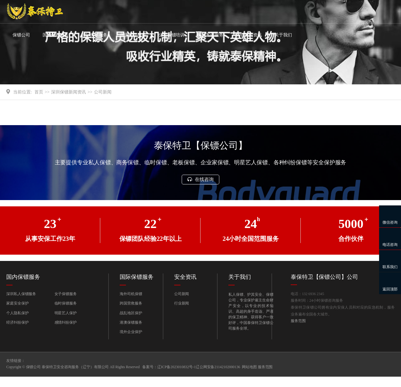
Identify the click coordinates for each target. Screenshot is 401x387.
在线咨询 (200, 189)
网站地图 (249, 377)
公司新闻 (103, 101)
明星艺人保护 (66, 323)
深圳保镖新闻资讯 (68, 101)
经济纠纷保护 (17, 332)
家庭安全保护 (17, 313)
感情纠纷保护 (66, 332)
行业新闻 (181, 313)
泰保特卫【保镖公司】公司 (324, 287)
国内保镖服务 (56, 35)
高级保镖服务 (133, 35)
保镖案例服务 (210, 35)
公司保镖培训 (172, 35)
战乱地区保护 (131, 323)
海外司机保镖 (131, 304)
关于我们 (283, 35)
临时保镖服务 (66, 313)
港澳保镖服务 (131, 332)
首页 (38, 101)
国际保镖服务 (94, 35)
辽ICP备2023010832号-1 (176, 377)
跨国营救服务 (131, 313)
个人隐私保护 (17, 323)
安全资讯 (185, 287)
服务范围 (298, 332)
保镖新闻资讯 (249, 35)
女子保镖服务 (66, 304)
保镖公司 (21, 35)
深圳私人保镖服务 (21, 304)
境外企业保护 (131, 342)
